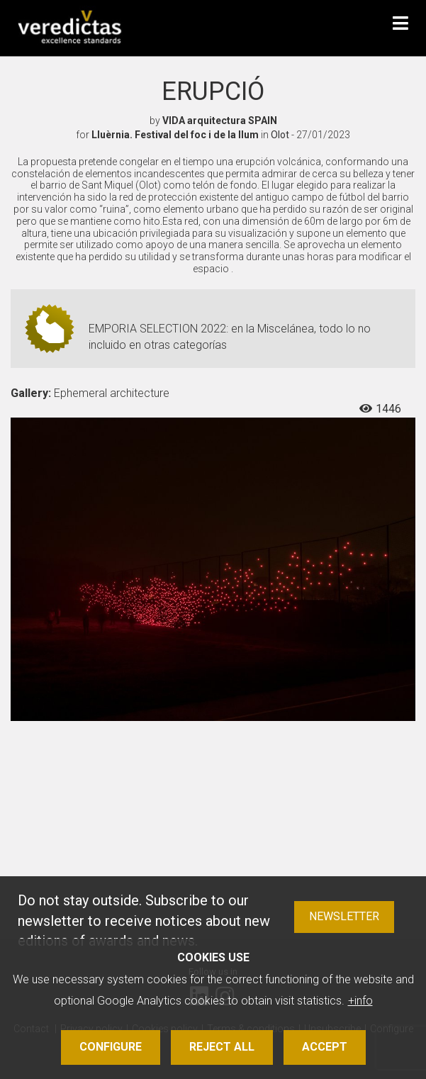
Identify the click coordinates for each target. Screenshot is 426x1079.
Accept (324, 1046)
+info (360, 1000)
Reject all (221, 1046)
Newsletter (344, 916)
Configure (110, 1046)
